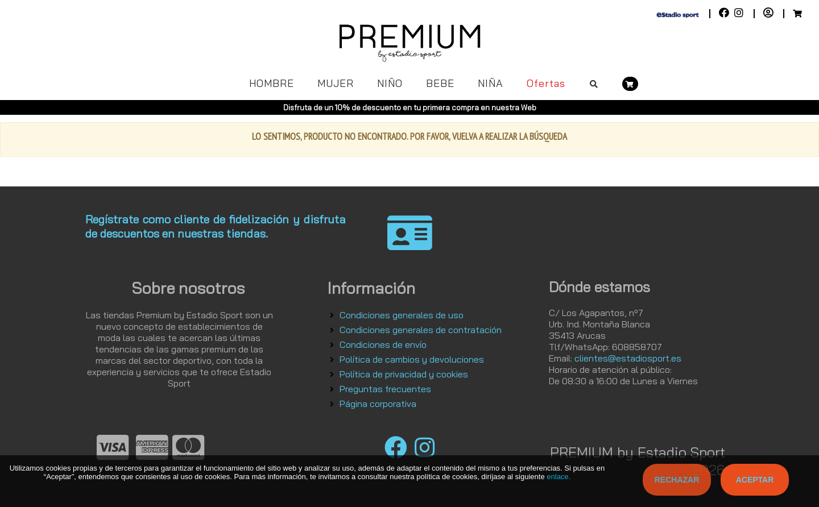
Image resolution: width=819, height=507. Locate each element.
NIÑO (390, 83)
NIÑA (490, 83)
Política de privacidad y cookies (404, 374)
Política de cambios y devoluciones (412, 359)
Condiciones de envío (383, 344)
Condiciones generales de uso (402, 315)
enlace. (558, 476)
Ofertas (546, 83)
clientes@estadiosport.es (627, 358)
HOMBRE (271, 83)
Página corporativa (378, 403)
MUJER (335, 83)
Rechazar (677, 479)
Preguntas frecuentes (385, 388)
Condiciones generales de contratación (421, 329)
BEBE (440, 83)
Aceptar (755, 479)
